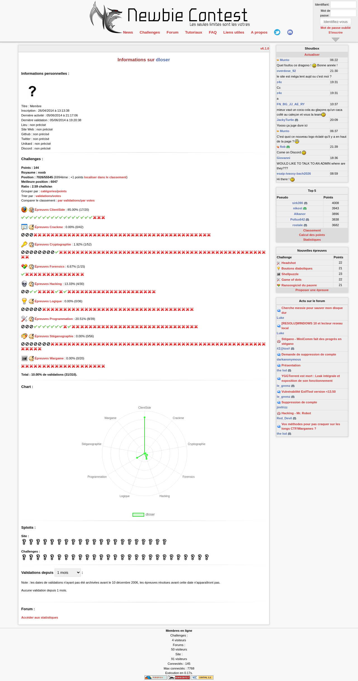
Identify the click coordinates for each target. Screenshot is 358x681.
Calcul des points (312, 235)
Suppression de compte (299, 402)
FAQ (212, 32)
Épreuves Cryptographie (53, 244)
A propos (258, 32)
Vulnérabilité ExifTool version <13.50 (309, 391)
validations (44, 196)
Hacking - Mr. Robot (296, 413)
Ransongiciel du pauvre (299, 285)
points (62, 191)
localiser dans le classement (105, 177)
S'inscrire (336, 32)
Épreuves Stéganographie (54, 336)
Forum (172, 32)
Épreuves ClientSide (50, 209)
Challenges (150, 32)
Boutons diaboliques (297, 268)
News (128, 32)
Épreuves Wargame (49, 358)
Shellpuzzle (290, 274)
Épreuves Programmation (54, 318)
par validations (69, 200)
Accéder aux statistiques (39, 617)
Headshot (289, 263)
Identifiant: (322, 4)
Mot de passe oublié (336, 27)
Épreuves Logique (48, 301)
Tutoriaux (193, 32)
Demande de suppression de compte (309, 354)
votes (57, 196)
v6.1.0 (264, 48)
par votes (88, 200)
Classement (312, 230)
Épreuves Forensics (49, 266)
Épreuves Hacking (48, 283)
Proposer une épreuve (312, 290)
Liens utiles (232, 32)
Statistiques (312, 239)
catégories (48, 191)
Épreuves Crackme (49, 227)
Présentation (291, 365)
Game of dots (292, 279)
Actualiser (312, 54)
